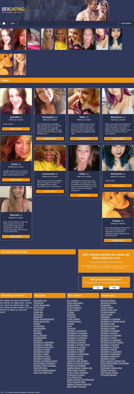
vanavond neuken (108, 303)
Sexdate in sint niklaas (77, 335)
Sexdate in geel (107, 324)
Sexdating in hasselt (109, 326)
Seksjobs (71, 314)
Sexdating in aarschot (43, 347)
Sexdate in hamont (42, 359)
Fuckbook (71, 317)
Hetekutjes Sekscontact (111, 368)
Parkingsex (39, 303)
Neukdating (105, 305)
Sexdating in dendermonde (112, 321)
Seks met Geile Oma (43, 373)
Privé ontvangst (74, 307)
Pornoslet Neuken (108, 375)
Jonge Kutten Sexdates (77, 373)
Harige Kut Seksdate (76, 366)
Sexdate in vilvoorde (76, 340)
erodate (70, 324)
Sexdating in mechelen (110, 335)
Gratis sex (38, 312)
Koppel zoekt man (108, 310)
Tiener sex (38, 310)
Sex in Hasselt (40, 335)
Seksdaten (105, 317)
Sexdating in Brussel (109, 356)
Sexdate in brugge (42, 349)
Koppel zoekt (106, 314)
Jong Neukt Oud (74, 377)
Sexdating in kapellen (110, 331)
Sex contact (39, 307)
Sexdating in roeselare (77, 333)
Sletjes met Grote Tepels (78, 363)
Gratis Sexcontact (42, 305)
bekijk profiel (16, 129)
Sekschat (71, 328)
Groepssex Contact (76, 375)
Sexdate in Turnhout (109, 345)
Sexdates (38, 333)
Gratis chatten (106, 307)
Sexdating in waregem (44, 342)
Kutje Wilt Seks (40, 368)
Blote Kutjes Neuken (76, 370)
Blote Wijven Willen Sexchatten (114, 363)
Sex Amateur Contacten (44, 363)
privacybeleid (30, 392)
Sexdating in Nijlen (75, 352)
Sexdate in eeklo (41, 354)
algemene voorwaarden (20, 392)
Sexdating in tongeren (77, 338)
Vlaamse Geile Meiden (77, 361)
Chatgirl (70, 312)
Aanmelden (126, 23)
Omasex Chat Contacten (45, 366)
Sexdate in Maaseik (76, 349)
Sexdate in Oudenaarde (78, 354)
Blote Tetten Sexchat (76, 386)
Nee (114, 288)
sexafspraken (40, 328)
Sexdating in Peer (75, 356)
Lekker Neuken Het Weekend (80, 379)
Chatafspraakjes (107, 312)
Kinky (69, 326)
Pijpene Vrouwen (108, 370)
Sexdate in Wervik (108, 349)
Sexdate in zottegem (43, 345)
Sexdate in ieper (107, 328)
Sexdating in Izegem (76, 342)
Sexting (37, 324)
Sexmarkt (38, 340)
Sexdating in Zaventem (111, 352)
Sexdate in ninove (108, 338)
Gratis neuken (73, 310)
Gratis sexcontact (41, 321)
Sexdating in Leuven (76, 347)
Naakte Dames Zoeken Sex (79, 368)
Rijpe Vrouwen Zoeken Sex (112, 361)
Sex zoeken (72, 300)
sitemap (11, 392)
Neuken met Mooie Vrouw (45, 361)
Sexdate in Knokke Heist (78, 345)
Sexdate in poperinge (76, 331)
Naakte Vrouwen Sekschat (79, 384)
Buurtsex (38, 331)
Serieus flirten (73, 305)
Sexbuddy (38, 317)
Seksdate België (107, 300)
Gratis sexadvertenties (44, 319)
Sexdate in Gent (107, 359)
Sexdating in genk (42, 356)
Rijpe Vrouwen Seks (76, 382)
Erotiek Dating (107, 366)
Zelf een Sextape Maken (45, 370)
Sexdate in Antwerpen (110, 354)
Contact (37, 392)
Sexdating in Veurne (109, 347)
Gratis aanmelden (75, 303)
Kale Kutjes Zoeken (109, 373)
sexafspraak (39, 326)
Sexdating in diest (42, 352)
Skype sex (38, 314)
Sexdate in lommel (109, 333)
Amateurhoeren (74, 321)
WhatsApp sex (40, 300)
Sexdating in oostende (110, 340)
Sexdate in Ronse (75, 359)
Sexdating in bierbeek (110, 319)
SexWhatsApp (40, 338)
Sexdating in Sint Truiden (111, 342)
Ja (98, 288)
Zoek (12, 23)
